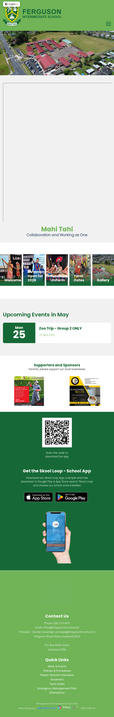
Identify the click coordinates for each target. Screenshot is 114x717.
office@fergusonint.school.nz (61, 627)
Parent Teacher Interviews (57, 675)
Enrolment (57, 679)
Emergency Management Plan (57, 688)
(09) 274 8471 (61, 623)
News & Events (57, 666)
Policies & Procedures (57, 671)
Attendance (57, 692)
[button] (11, 4)
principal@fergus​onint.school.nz (75, 632)
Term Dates (57, 684)
